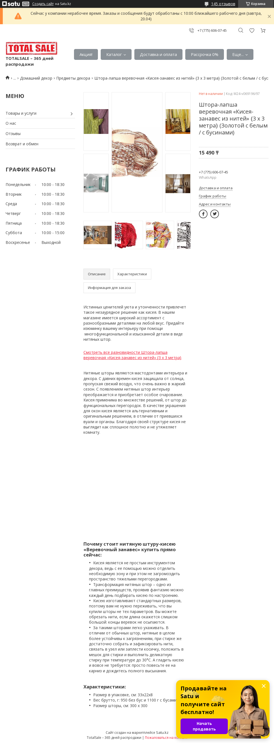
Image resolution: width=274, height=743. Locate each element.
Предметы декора (73, 78)
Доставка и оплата (158, 54)
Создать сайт (43, 4)
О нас (11, 123)
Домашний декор (36, 78)
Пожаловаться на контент (166, 737)
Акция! (86, 54)
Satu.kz (162, 732)
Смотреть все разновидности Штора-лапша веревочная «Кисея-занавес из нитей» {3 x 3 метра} (132, 355)
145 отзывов (223, 3)
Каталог (114, 54)
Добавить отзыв (251, 30)
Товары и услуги (21, 113)
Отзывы (13, 133)
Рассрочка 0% (204, 54)
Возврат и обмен (22, 143)
